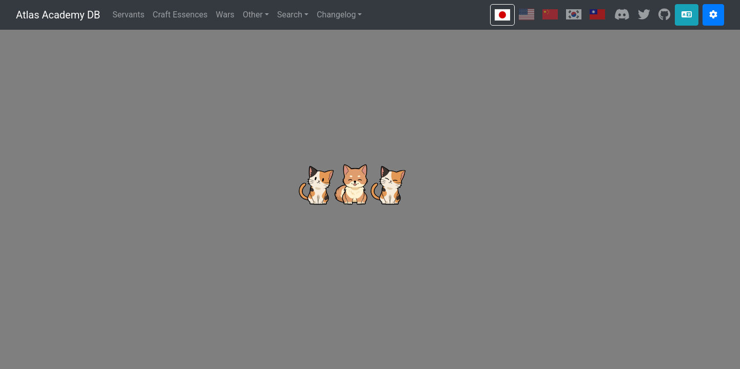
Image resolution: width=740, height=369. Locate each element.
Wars (225, 14)
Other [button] (253, 14)
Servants (128, 14)
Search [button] (289, 14)
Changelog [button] (336, 14)
